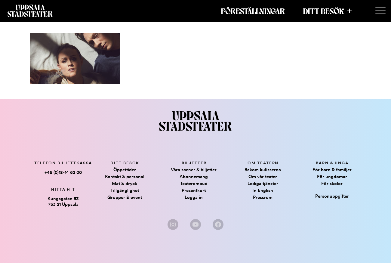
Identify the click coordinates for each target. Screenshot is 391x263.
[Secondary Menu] (380, 11)
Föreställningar (253, 11)
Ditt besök (323, 11)
